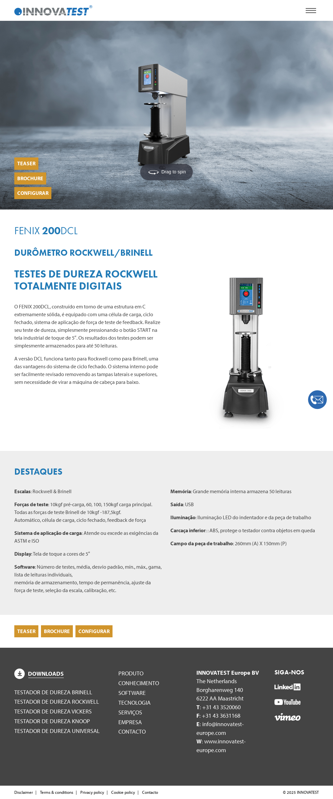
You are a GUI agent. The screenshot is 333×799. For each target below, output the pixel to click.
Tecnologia (134, 702)
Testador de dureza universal (57, 731)
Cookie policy (123, 792)
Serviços (130, 712)
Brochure (30, 178)
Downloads (39, 673)
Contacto (132, 731)
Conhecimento (138, 683)
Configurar (32, 193)
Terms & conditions (56, 792)
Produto (130, 673)
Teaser (26, 163)
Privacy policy (92, 792)
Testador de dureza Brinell (53, 692)
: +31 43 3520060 (218, 707)
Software (132, 693)
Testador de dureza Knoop (52, 721)
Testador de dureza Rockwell (56, 701)
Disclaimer (23, 792)
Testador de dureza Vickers (53, 711)
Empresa (130, 722)
